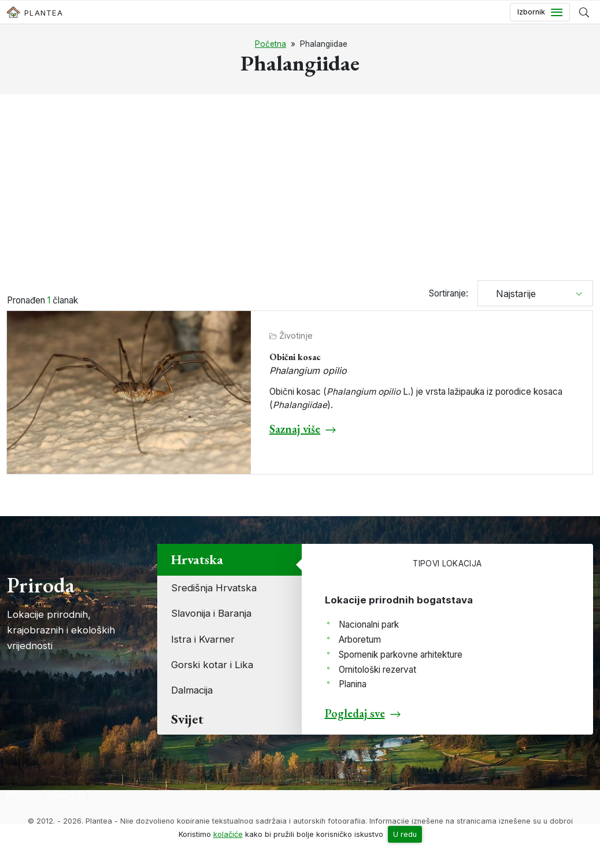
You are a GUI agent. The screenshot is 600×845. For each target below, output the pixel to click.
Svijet (187, 719)
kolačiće (228, 834)
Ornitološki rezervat (377, 669)
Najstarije (511, 293)
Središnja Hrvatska (214, 588)
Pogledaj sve (355, 713)
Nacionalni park (369, 624)
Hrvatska (197, 559)
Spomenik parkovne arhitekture (400, 654)
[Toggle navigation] (540, 12)
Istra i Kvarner (203, 639)
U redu (405, 834)
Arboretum (360, 639)
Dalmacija (192, 690)
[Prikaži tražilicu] (584, 12)
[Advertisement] (300, 189)
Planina (352, 684)
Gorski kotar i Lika (212, 664)
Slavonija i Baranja (211, 613)
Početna (270, 44)
